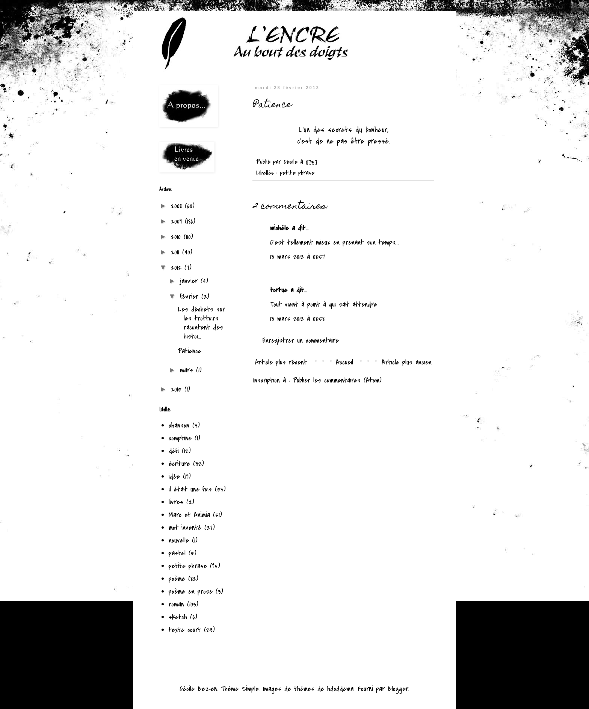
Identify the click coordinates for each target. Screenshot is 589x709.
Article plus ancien (407, 362)
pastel (177, 553)
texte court (185, 630)
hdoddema (340, 689)
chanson (179, 425)
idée (174, 477)
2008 (178, 206)
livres (176, 502)
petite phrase (297, 172)
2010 (177, 237)
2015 (177, 389)
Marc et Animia (189, 515)
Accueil (344, 362)
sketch (178, 617)
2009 (178, 221)
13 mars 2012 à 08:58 (297, 319)
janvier (190, 281)
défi (174, 451)
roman (176, 604)
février (190, 297)
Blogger (398, 689)
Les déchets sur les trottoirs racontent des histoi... (201, 323)
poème (177, 579)
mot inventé (185, 528)
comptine (180, 438)
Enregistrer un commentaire (301, 341)
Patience (189, 351)
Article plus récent (281, 362)
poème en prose (191, 592)
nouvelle (179, 540)
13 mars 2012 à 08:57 (297, 257)
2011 (176, 252)
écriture (179, 464)
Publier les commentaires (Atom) (337, 380)
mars (188, 370)
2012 (177, 268)
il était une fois (190, 489)
